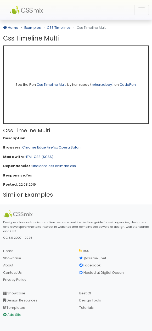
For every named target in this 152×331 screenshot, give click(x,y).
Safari (76, 147)
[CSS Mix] (19, 214)
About (8, 265)
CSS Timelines (59, 27)
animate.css (65, 165)
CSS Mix (27, 10)
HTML (29, 156)
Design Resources (20, 300)
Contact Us (12, 272)
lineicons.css (43, 165)
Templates (14, 307)
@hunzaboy (102, 84)
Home (10, 27)
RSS (84, 250)
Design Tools (90, 300)
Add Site (12, 314)
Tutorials (86, 307)
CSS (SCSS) (43, 156)
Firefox (52, 147)
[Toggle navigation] (141, 10)
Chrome (29, 147)
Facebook (90, 265)
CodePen (128, 84)
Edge (41, 147)
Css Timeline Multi (52, 84)
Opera (64, 147)
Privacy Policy (14, 279)
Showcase (12, 258)
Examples (32, 27)
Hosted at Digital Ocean (101, 272)
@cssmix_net (92, 258)
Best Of (85, 293)
